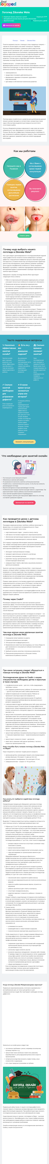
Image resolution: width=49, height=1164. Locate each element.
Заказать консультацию (24, 442)
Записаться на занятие (24, 503)
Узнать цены (24, 236)
